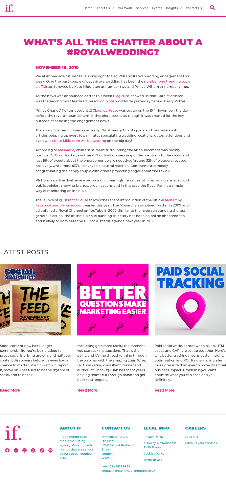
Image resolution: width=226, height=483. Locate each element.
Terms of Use (152, 460)
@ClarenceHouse (103, 110)
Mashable (66, 150)
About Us (105, 8)
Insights (174, 8)
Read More (10, 390)
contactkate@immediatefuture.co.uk (119, 471)
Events (157, 8)
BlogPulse (121, 96)
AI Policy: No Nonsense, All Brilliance (160, 445)
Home (88, 8)
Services (142, 8)
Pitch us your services (201, 443)
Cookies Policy (153, 453)
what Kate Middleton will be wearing (75, 141)
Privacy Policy (153, 437)
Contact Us (194, 8)
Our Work (125, 8)
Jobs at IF (192, 437)
